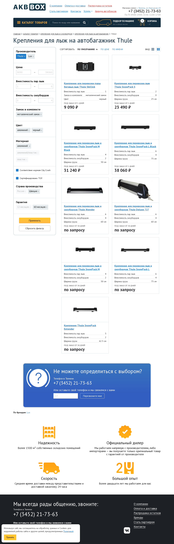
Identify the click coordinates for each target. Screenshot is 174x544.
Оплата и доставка (75, 5)
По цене (105, 49)
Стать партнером (59, 11)
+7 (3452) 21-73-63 (144, 11)
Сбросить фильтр (34, 228)
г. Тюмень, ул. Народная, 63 (149, 8)
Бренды (138, 517)
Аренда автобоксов (105, 11)
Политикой (68, 531)
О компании (56, 5)
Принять (10, 537)
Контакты (76, 11)
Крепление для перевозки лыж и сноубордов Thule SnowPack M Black (82, 146)
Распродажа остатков (100, 5)
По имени (117, 49)
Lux (28, 412)
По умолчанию (87, 49)
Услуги (88, 11)
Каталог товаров (32, 22)
